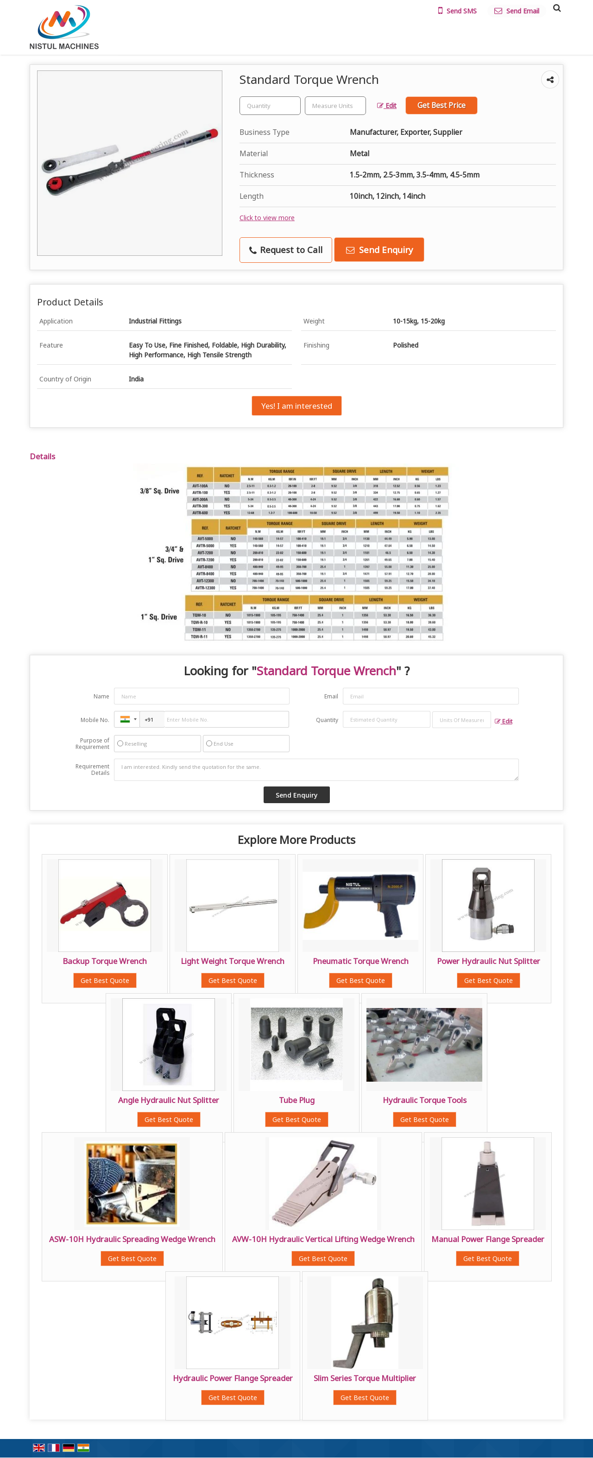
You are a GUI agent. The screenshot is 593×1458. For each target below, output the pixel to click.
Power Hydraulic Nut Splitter (488, 961)
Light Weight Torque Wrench (232, 961)
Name (101, 696)
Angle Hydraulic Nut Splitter (168, 1100)
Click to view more (267, 217)
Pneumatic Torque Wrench (361, 961)
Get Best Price (441, 105)
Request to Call (285, 249)
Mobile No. (95, 720)
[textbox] (335, 105)
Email (331, 696)
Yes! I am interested (296, 405)
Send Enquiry (379, 249)
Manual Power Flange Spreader (487, 1239)
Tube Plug (297, 1100)
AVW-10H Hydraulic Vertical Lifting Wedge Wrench (323, 1239)
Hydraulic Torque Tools (425, 1100)
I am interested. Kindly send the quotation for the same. (316, 770)
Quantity (327, 720)
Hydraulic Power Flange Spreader (233, 1378)
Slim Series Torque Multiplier (365, 1378)
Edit (387, 105)
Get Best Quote (105, 980)
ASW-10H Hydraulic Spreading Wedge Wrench (132, 1239)
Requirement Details (92, 769)
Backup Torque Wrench (105, 961)
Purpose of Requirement (92, 743)
